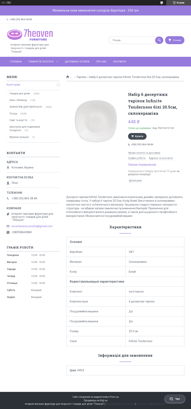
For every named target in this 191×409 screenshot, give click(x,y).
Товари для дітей (20, 93)
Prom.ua (114, 397)
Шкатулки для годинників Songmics (25, 128)
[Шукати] (159, 40)
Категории (13, 84)
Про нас (101, 61)
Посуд (13, 113)
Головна (16, 61)
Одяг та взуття (18, 120)
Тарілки (81, 77)
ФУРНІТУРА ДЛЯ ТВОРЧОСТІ (26, 106)
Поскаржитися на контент (120, 404)
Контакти (119, 61)
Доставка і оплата (77, 61)
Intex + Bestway (18, 100)
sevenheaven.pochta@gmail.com (32, 226)
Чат (175, 399)
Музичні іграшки (19, 137)
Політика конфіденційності (151, 404)
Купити (139, 136)
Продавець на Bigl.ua (95, 400)
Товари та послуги (40, 61)
